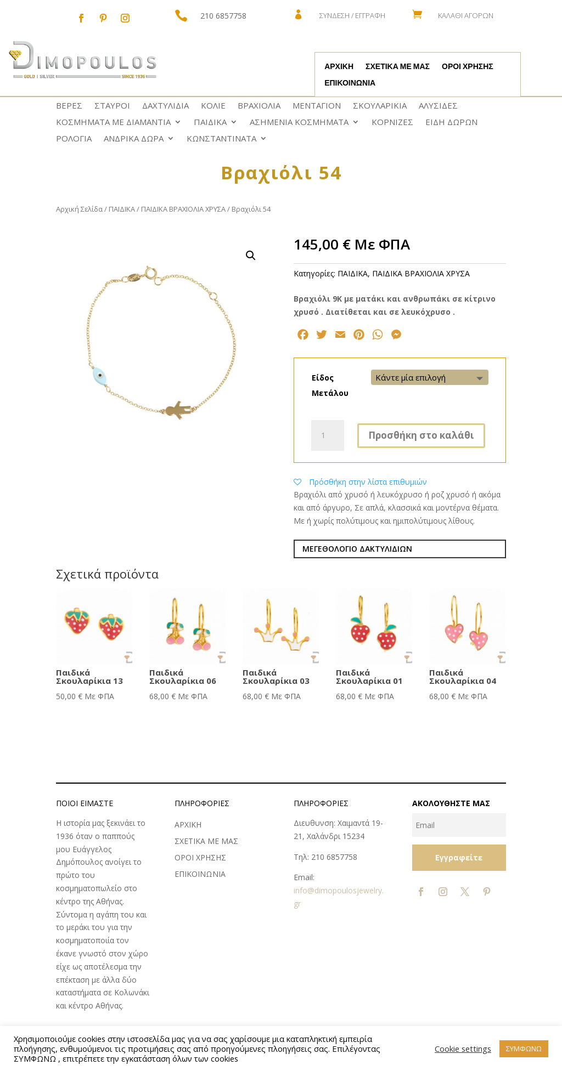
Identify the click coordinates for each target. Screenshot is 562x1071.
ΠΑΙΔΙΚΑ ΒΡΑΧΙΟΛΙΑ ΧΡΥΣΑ (183, 209)
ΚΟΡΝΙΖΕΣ (392, 122)
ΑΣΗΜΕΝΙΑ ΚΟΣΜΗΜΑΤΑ (299, 122)
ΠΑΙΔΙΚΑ (210, 122)
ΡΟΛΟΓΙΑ (74, 139)
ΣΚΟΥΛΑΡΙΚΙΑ (380, 106)
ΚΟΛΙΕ (213, 106)
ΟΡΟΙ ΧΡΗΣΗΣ (467, 67)
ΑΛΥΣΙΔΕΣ (438, 106)
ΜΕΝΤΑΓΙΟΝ (317, 106)
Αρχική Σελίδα (79, 209)
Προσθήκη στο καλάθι (421, 435)
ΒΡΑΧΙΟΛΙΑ (259, 106)
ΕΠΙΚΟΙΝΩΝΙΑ (349, 83)
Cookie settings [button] (463, 1048)
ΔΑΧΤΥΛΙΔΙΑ (165, 106)
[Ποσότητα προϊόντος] (327, 435)
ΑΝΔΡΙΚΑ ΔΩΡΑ (134, 139)
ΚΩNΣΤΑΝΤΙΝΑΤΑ (221, 139)
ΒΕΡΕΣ (69, 106)
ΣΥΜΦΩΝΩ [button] (524, 1048)
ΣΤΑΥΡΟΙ (112, 106)
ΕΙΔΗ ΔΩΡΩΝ (451, 122)
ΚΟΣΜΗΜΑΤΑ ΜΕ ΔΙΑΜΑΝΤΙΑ (113, 122)
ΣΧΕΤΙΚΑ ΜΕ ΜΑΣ (398, 67)
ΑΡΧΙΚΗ (338, 67)
